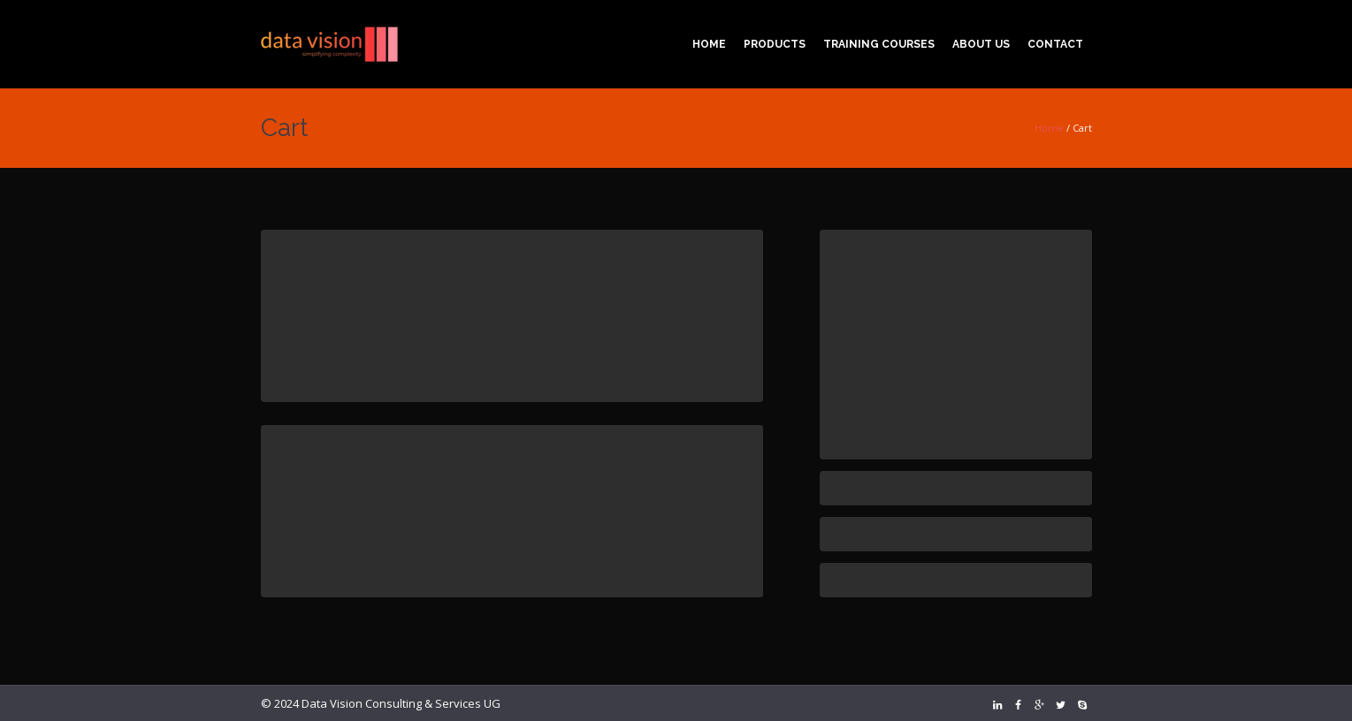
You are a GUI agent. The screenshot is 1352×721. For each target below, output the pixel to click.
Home (1049, 127)
